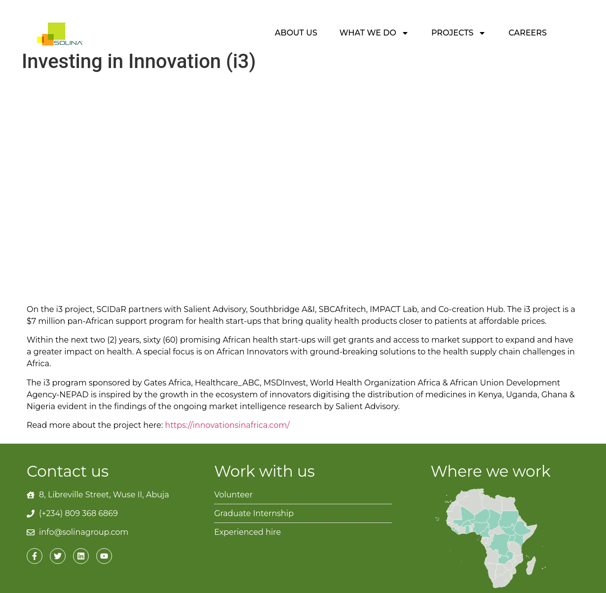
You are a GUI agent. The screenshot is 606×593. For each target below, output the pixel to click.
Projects (458, 33)
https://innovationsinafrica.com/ (227, 425)
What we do (374, 33)
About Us (296, 32)
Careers (527, 32)
